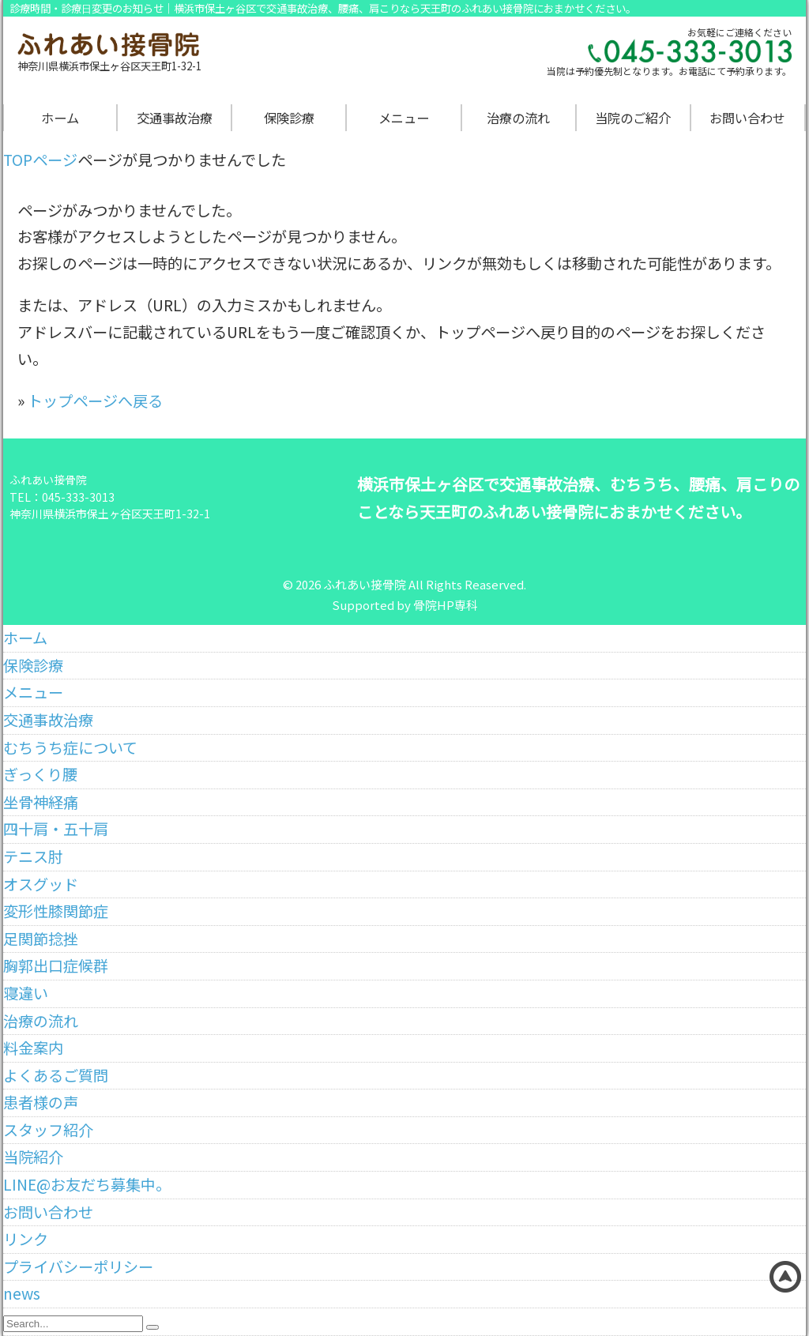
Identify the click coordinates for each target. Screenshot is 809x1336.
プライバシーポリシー (78, 1266)
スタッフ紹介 (48, 1130)
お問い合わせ (747, 117)
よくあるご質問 (55, 1075)
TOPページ (40, 160)
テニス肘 (33, 856)
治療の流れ (518, 117)
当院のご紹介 (633, 117)
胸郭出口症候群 (55, 965)
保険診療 (289, 117)
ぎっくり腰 (40, 774)
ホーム (60, 117)
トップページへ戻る (95, 401)
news (21, 1293)
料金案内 (33, 1048)
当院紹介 (33, 1157)
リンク (25, 1239)
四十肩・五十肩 (55, 829)
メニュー (403, 117)
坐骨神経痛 (40, 802)
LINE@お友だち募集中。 (87, 1184)
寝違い (25, 993)
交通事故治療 (175, 117)
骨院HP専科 (445, 604)
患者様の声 (40, 1102)
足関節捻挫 (40, 939)
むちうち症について (70, 747)
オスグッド (40, 884)
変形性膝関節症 (55, 911)
